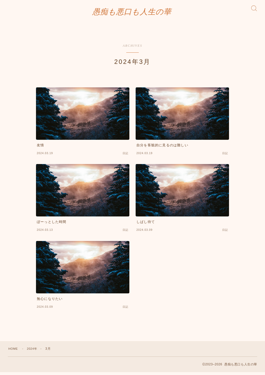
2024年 (34, 351)
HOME (13, 351)
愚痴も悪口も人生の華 (131, 13)
